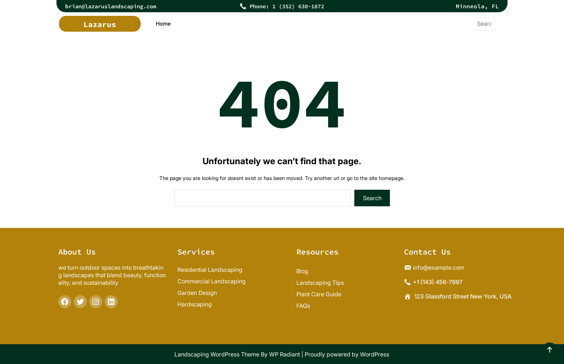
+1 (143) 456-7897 (438, 282)
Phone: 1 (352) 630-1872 (287, 6)
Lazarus (99, 24)
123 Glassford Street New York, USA (462, 296)
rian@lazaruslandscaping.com (117, 6)
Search (372, 198)
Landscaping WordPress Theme (216, 354)
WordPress (374, 354)
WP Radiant (284, 354)
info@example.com (438, 267)
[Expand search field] (486, 23)
